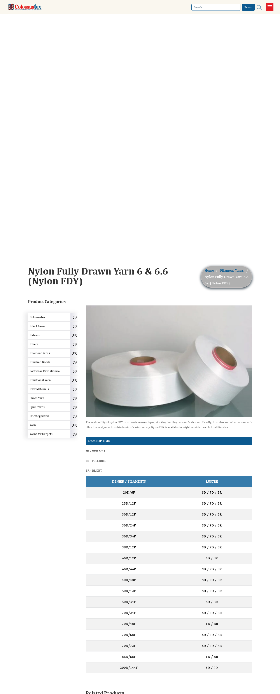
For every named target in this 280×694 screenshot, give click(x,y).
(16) (74, 425)
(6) (75, 362)
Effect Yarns (37, 326)
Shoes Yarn (37, 398)
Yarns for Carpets (41, 434)
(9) (75, 326)
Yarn (33, 425)
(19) (74, 353)
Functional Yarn (40, 380)
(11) (74, 380)
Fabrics (35, 335)
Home (209, 270)
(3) (75, 317)
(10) (74, 335)
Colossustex (37, 317)
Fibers (34, 344)
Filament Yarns (232, 270)
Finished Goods (40, 362)
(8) (75, 344)
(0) (75, 371)
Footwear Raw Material (45, 371)
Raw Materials (39, 389)
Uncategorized (39, 416)
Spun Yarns (37, 407)
